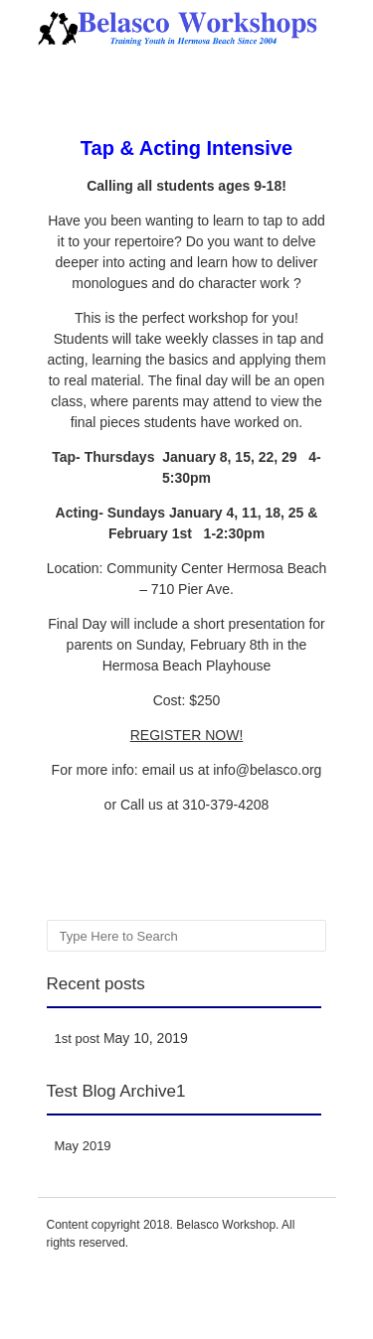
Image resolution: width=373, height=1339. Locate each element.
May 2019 (83, 1145)
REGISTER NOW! (187, 735)
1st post (77, 1038)
